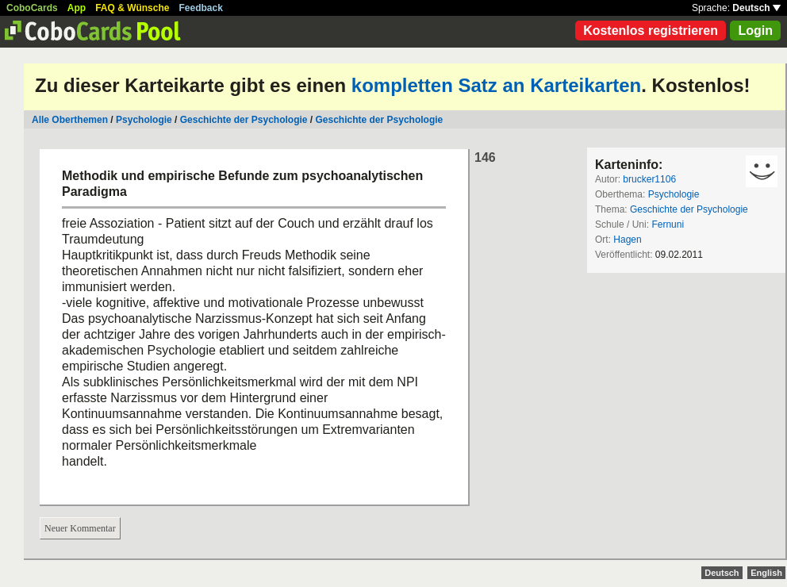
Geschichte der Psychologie (244, 119)
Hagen (627, 239)
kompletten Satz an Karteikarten (496, 85)
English (766, 572)
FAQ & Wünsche (132, 7)
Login (755, 30)
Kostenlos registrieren (650, 30)
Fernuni (667, 224)
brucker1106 (649, 179)
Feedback (201, 7)
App (76, 7)
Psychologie (144, 119)
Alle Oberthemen (70, 119)
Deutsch (756, 7)
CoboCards (32, 7)
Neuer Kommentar (80, 528)
